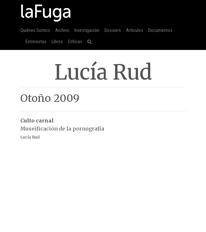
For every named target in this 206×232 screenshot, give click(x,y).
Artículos (134, 30)
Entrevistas (35, 41)
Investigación (86, 30)
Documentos (160, 30)
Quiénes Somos (35, 30)
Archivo (62, 30)
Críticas (75, 41)
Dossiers (112, 30)
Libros (57, 41)
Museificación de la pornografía (103, 125)
